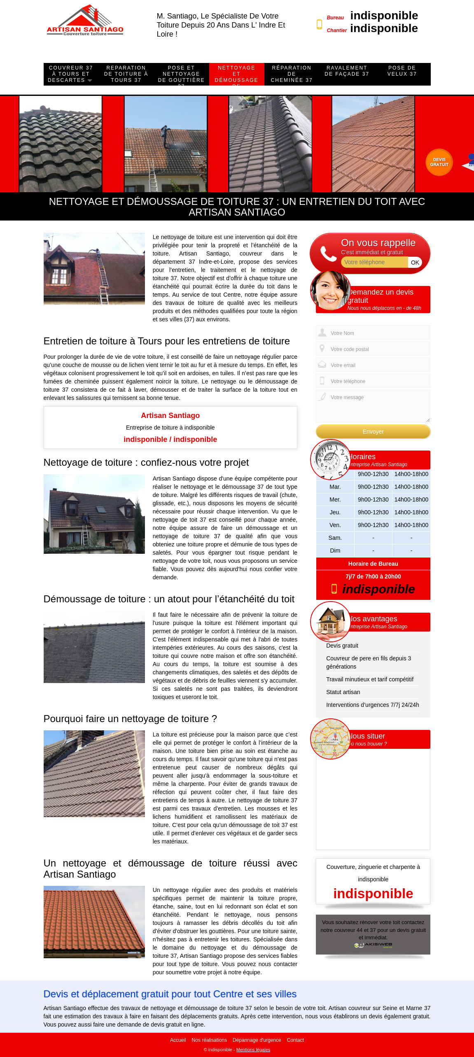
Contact (295, 1040)
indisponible (384, 15)
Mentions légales (253, 1049)
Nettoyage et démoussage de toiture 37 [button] (237, 80)
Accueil (178, 1040)
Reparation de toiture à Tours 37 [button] (126, 74)
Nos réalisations (209, 1040)
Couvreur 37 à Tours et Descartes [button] (70, 74)
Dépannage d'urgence (257, 1040)
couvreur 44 (348, 930)
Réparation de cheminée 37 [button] (292, 74)
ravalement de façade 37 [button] (347, 71)
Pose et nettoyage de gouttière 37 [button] (181, 77)
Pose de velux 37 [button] (402, 71)
